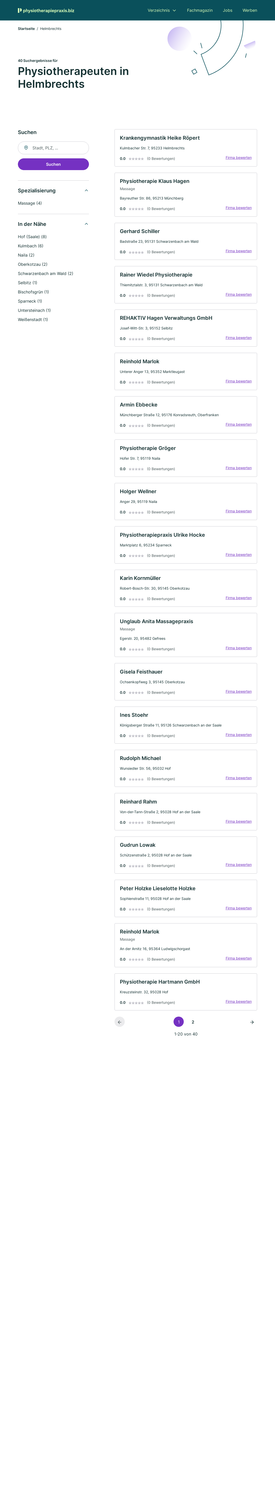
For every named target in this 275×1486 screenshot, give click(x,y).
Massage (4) (30, 203)
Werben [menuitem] (250, 10)
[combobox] (53, 148)
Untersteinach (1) (34, 311)
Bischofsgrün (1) (33, 292)
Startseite (26, 29)
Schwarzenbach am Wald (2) (45, 274)
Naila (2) (26, 255)
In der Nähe (32, 225)
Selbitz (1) (27, 283)
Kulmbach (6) (30, 246)
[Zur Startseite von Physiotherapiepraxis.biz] (46, 10)
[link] (185, 149)
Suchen (53, 165)
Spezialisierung (37, 191)
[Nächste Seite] (252, 1041)
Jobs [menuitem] (227, 10)
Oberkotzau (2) (33, 265)
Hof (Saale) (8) (32, 237)
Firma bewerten (238, 159)
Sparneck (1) (30, 301)
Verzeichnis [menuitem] (159, 10)
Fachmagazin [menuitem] (200, 10)
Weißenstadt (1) (33, 320)
